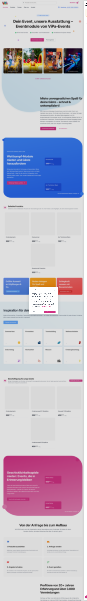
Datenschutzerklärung (46, 306)
